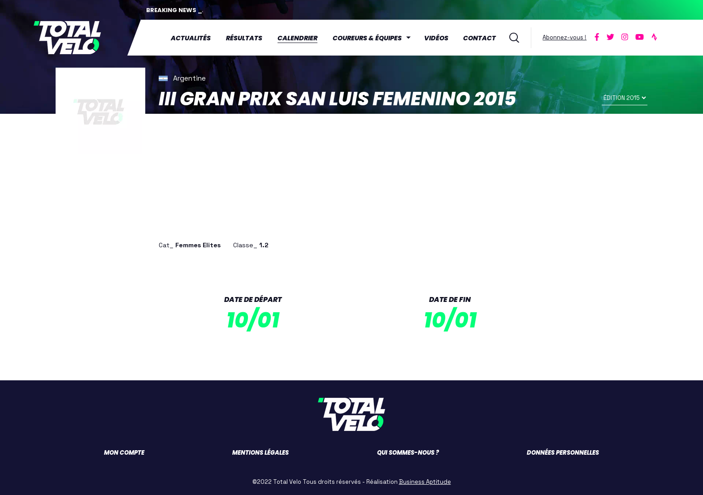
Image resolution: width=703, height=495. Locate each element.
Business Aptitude (425, 482)
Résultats (244, 38)
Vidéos (436, 38)
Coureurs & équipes (367, 38)
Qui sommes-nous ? (408, 452)
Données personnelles (563, 452)
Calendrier (297, 38)
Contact (479, 38)
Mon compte (124, 452)
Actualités (191, 38)
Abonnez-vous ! (564, 37)
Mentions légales (260, 452)
